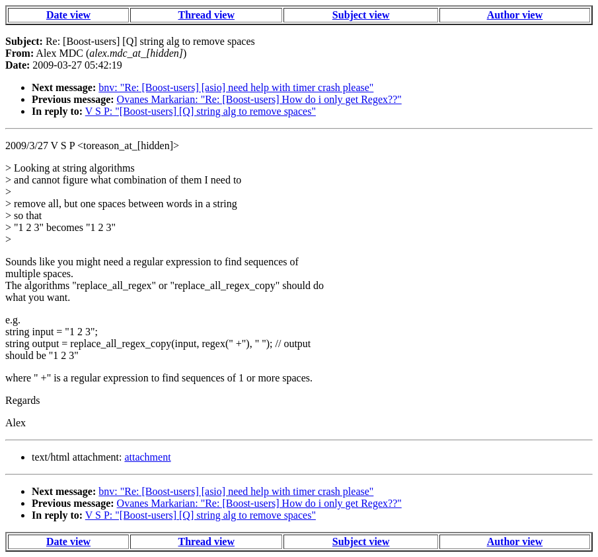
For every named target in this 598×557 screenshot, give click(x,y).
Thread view (206, 14)
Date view (68, 14)
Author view (515, 14)
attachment (147, 457)
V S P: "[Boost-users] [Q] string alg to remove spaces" (200, 111)
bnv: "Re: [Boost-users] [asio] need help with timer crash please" (235, 87)
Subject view (361, 14)
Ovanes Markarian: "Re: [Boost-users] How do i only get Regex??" (259, 99)
